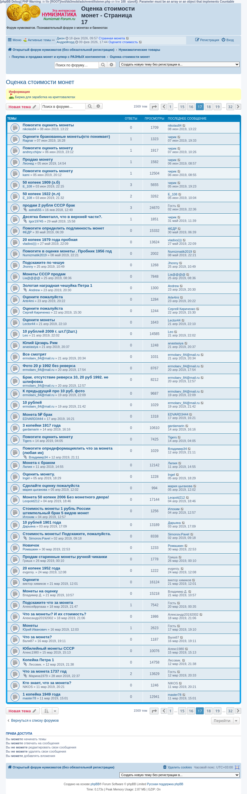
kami (26, 175)
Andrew (34, 290)
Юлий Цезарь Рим (40, 343)
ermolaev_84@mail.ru (38, 358)
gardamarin (31, 429)
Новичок (31, 545)
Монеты (30, 625)
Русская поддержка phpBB (165, 784)
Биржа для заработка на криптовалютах (45, 97)
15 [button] (182, 106)
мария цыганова (35, 489)
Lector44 (29, 324)
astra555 (35, 210)
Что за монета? (37, 637)
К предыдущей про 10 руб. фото (54, 391)
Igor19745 (36, 221)
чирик (172, 137)
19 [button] (217, 106)
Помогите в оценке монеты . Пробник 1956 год (67, 251)
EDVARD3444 (33, 419)
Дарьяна (29, 526)
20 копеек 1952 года (41, 568)
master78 (29, 698)
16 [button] (191, 106)
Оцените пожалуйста (43, 297)
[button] (154, 106)
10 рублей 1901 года (42, 522)
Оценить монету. (39, 474)
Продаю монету (38, 159)
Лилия (27, 466)
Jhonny (28, 266)
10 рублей (32, 402)
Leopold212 (31, 501)
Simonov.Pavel (39, 538)
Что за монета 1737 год (44, 671)
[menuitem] (227, 39)
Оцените (31, 579)
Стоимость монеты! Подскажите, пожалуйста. (67, 534)
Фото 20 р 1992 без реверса (49, 366)
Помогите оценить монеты (48, 125)
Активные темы (39, 40)
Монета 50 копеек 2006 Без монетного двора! (66, 497)
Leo (25, 335)
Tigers (27, 441)
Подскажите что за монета (48, 602)
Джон (61, 38)
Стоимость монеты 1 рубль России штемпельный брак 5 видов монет (57, 510)
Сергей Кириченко (36, 312)
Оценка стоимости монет (40, 82)
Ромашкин (30, 549)
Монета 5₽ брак (37, 414)
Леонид (28, 163)
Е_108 (27, 186)
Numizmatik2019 (35, 255)
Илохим (28, 517)
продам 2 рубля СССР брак (49, 205)
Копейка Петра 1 (38, 660)
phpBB (95, 784)
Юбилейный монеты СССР (48, 648)
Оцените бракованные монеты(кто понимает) (66, 136)
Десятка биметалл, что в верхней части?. (62, 217)
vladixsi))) (29, 243)
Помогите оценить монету (48, 148)
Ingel (26, 478)
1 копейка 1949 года (41, 694)
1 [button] (170, 106)
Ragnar (28, 140)
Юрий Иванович (35, 629)
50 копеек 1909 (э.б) (41, 182)
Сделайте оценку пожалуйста (51, 485)
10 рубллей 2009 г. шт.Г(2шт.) (50, 331)
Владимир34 (38, 457)
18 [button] (208, 106)
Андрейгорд (65, 42)
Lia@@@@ (31, 278)
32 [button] (230, 106)
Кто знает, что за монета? (47, 683)
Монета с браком (39, 462)
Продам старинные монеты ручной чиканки (65, 557)
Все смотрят (34, 354)
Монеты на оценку (40, 591)
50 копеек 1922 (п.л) (41, 194)
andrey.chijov (32, 152)
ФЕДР (27, 232)
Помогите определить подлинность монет (63, 228)
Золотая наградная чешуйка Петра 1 (57, 285)
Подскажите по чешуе (43, 262)
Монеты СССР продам (44, 274)
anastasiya (30, 347)
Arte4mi (28, 301)
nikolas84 (29, 129)
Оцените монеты (39, 320)
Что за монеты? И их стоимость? (54, 614)
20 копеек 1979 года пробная (50, 239)
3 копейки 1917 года (42, 425)
